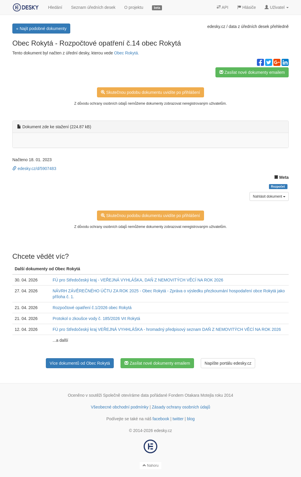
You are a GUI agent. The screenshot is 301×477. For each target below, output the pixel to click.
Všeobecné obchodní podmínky (119, 407)
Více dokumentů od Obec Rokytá (80, 363)
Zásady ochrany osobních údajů (181, 407)
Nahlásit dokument (269, 196)
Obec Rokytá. (126, 53)
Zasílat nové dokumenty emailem (252, 72)
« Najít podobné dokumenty (41, 28)
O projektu (133, 7)
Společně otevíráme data (126, 395)
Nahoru (151, 465)
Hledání (55, 7)
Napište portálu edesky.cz (228, 363)
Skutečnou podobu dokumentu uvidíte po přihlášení (150, 92)
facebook (161, 418)
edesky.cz (216, 26)
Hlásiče (246, 7)
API (222, 7)
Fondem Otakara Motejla (191, 395)
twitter (178, 418)
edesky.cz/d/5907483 (34, 168)
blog (191, 418)
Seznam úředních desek (93, 7)
